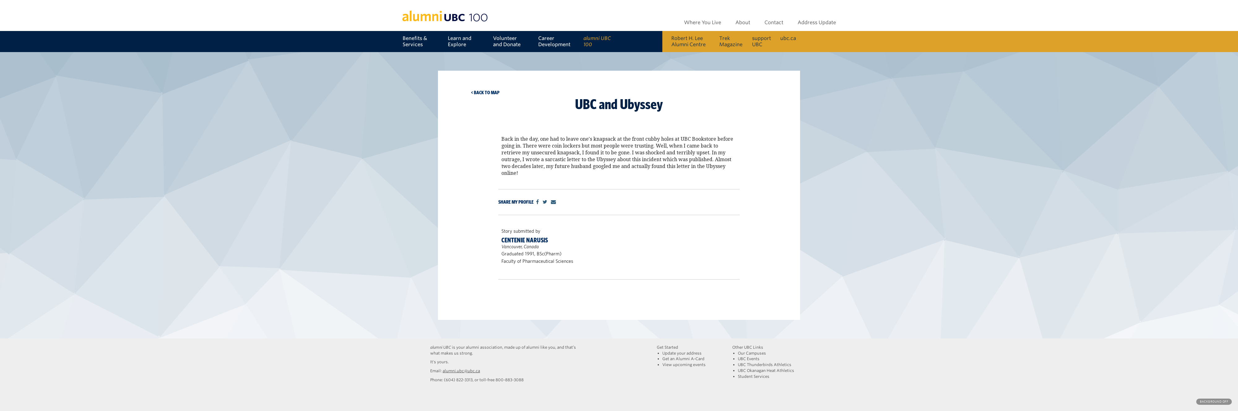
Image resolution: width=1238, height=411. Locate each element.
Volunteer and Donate (507, 41)
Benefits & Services (415, 41)
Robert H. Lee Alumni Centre (688, 41)
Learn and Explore (459, 41)
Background (1214, 401)
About (742, 22)
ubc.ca (788, 38)
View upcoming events (684, 364)
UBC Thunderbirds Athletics (764, 364)
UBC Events (749, 358)
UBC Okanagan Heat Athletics (766, 370)
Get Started (667, 347)
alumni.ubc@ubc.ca (461, 371)
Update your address (682, 353)
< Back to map (485, 92)
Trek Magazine (730, 41)
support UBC (761, 41)
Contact (773, 22)
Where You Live (702, 22)
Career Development (554, 41)
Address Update (817, 22)
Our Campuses (752, 353)
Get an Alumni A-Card (683, 358)
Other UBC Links (747, 347)
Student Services (753, 376)
